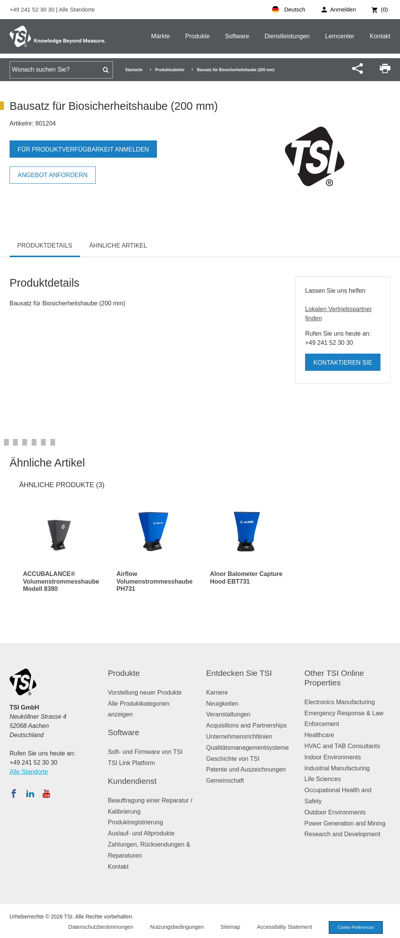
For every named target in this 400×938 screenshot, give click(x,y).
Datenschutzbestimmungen (99, 927)
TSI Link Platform (131, 763)
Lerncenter (339, 36)
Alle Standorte (77, 9)
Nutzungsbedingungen (175, 927)
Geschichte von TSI (233, 758)
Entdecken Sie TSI (239, 673)
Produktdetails (44, 245)
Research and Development (342, 834)
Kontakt (380, 36)
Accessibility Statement (282, 927)
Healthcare (319, 735)
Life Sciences (322, 779)
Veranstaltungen (228, 714)
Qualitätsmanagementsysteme (247, 747)
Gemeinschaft (225, 780)
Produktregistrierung (135, 822)
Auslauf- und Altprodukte (141, 833)
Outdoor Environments (335, 812)
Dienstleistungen (287, 36)
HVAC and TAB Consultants (342, 746)
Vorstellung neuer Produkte (145, 692)
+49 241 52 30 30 (33, 9)
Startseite (134, 70)
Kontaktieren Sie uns (342, 365)
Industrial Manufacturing (337, 768)
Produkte (197, 36)
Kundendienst (132, 781)
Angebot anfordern (53, 175)
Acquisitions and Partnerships (246, 725)
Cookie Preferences (355, 927)
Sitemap (228, 927)
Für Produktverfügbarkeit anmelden (83, 149)
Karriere (217, 692)
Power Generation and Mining (344, 823)
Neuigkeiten (222, 703)
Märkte (160, 36)
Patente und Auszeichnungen (246, 769)
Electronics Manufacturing (339, 702)
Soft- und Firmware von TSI (145, 752)
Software (237, 36)
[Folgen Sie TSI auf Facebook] (14, 793)
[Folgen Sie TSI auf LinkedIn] (30, 793)
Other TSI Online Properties (334, 678)
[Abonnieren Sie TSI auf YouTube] (46, 793)
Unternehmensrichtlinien (239, 736)
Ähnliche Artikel (118, 245)
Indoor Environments (332, 757)
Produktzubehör (169, 70)
